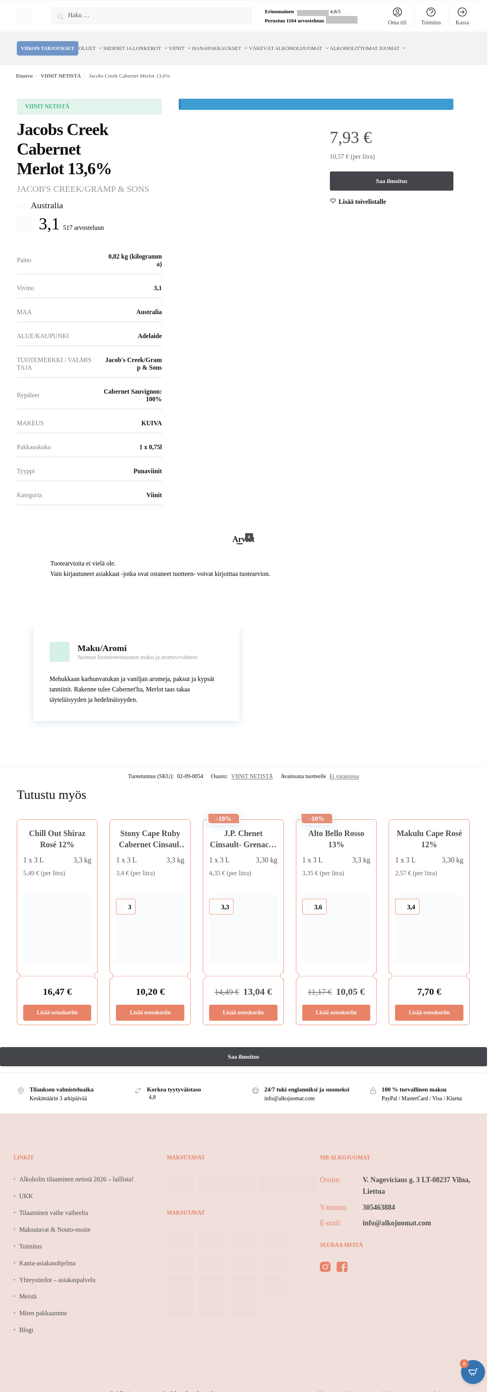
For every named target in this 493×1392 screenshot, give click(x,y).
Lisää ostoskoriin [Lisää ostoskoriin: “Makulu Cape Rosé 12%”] (429, 1003)
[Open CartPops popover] (473, 1372)
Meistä (28, 1286)
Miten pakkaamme (43, 1303)
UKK (26, 1186)
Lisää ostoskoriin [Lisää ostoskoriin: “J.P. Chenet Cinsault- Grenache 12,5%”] (243, 1003)
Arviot (243, 529)
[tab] (243, 521)
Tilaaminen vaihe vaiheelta (53, 1203)
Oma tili (397, 16)
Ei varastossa (344, 767)
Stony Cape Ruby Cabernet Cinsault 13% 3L (150, 834)
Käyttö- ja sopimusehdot (413, 1384)
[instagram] (325, 1259)
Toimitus (431, 16)
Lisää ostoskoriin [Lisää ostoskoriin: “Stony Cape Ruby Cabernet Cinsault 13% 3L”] (150, 1003)
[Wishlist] (362, 192)
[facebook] (342, 1259)
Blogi (26, 1320)
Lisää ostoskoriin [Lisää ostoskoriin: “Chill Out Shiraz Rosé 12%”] (57, 1003)
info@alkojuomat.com (397, 1213)
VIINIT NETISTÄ (61, 66)
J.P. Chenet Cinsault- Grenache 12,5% (243, 834)
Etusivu (24, 66)
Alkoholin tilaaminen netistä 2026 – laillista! (76, 1169)
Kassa (462, 16)
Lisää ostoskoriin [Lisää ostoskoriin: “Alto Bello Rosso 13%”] (336, 1003)
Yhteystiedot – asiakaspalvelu (57, 1270)
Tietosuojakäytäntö (343, 1384)
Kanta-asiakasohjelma (47, 1253)
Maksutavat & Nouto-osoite (55, 1220)
